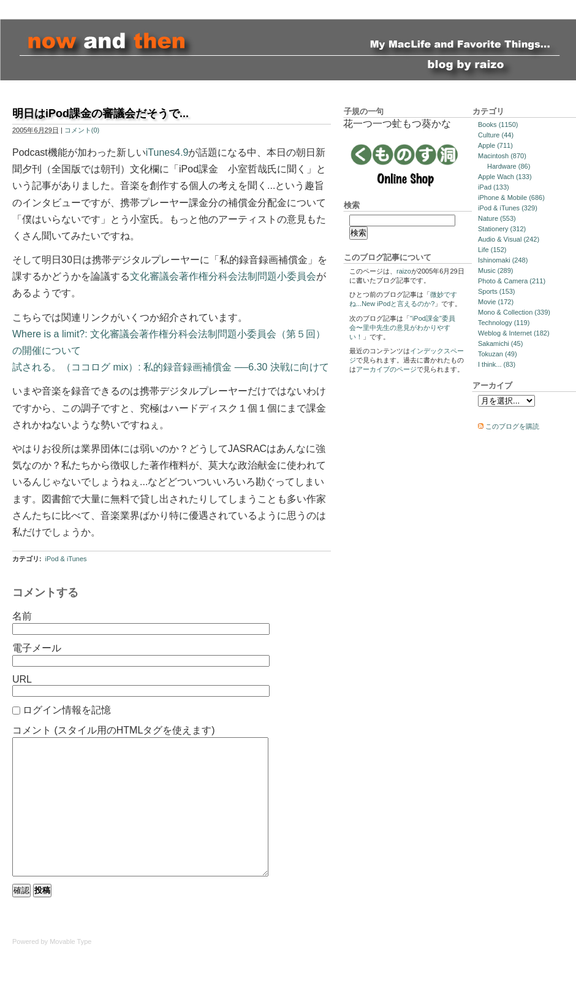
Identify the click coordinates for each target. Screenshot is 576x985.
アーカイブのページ (386, 369)
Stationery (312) (502, 228)
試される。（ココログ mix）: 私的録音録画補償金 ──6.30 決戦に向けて (170, 367)
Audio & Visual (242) (508, 239)
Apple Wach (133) (505, 176)
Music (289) (495, 270)
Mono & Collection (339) (514, 312)
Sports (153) (496, 291)
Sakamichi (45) (500, 343)
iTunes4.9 (167, 152)
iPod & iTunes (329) (507, 208)
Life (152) (492, 249)
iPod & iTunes (65, 558)
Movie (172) (495, 301)
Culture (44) (495, 135)
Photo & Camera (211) (511, 281)
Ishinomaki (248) (503, 260)
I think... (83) (496, 364)
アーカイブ (492, 385)
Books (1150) (498, 124)
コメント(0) (81, 130)
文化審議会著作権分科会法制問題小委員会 (223, 276)
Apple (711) (495, 145)
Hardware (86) (508, 166)
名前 (22, 616)
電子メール (36, 648)
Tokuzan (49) (497, 354)
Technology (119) (503, 322)
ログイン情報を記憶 (67, 710)
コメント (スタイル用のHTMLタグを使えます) (113, 730)
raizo (403, 271)
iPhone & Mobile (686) (511, 197)
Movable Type (70, 969)
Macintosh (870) (502, 155)
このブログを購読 (512, 426)
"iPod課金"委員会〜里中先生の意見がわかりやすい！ (402, 327)
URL (22, 679)
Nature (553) (497, 218)
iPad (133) (493, 187)
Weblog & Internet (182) (514, 333)
